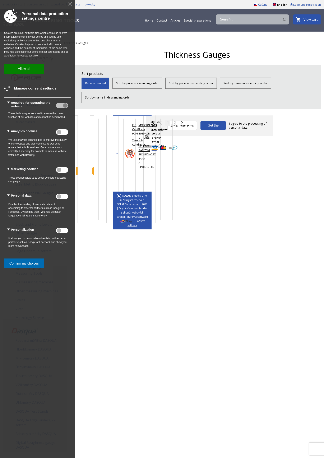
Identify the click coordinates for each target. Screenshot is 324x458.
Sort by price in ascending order (137, 83)
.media (131, 195)
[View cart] (307, 19)
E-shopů (125, 212)
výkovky (90, 4)
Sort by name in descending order (108, 97)
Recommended (95, 83)
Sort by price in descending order (191, 83)
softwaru (142, 217)
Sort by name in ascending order (245, 83)
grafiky (131, 217)
